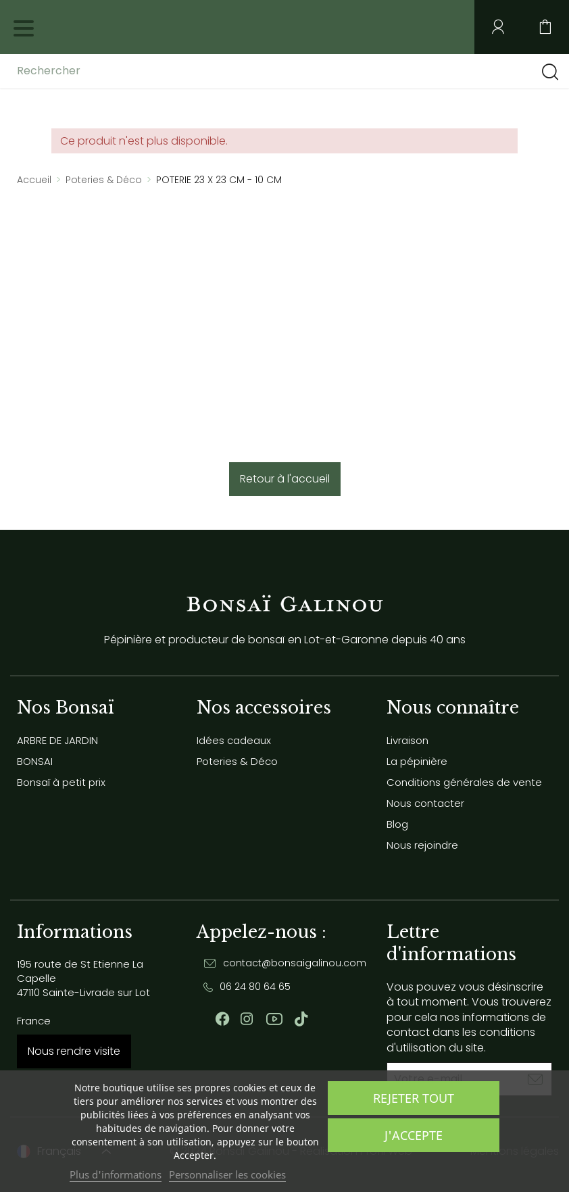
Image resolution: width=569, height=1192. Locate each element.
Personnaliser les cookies (227, 1174)
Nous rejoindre (422, 845)
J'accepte (414, 1135)
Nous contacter (425, 803)
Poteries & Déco (237, 761)
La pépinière (417, 761)
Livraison (407, 740)
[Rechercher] (123, 71)
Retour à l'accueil (285, 479)
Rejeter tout (413, 1098)
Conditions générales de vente (464, 782)
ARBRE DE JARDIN (57, 740)
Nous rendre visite (74, 1051)
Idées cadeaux (234, 740)
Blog (397, 824)
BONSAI (35, 761)
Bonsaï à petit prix (61, 782)
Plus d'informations (116, 1174)
